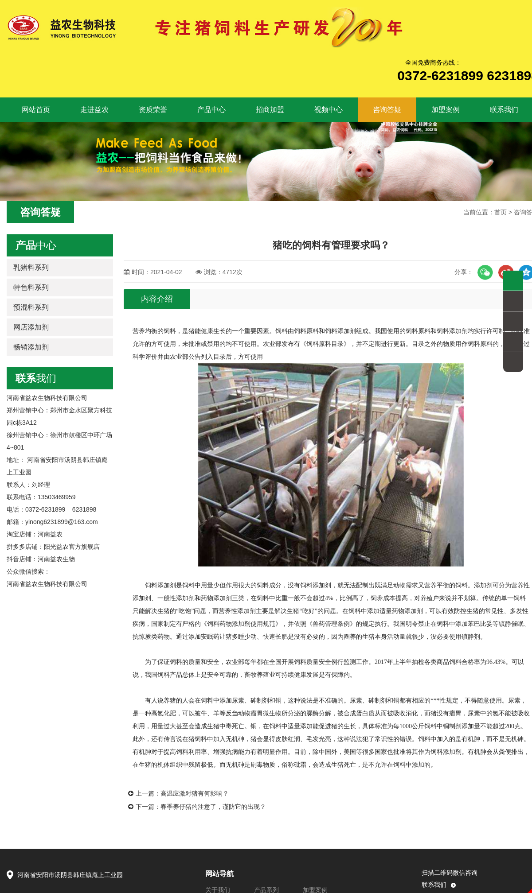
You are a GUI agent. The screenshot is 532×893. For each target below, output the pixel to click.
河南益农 (50, 534)
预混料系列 (31, 307)
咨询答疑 (387, 109)
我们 (36, 378)
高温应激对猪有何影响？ (194, 793)
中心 (36, 245)
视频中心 (328, 109)
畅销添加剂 (31, 347)
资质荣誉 (153, 109)
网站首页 (30, 110)
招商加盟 (270, 109)
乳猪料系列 (31, 267)
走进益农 (94, 109)
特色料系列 (31, 287)
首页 (500, 212)
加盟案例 (445, 109)
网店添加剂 (31, 327)
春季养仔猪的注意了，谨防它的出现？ (213, 806)
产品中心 (211, 109)
